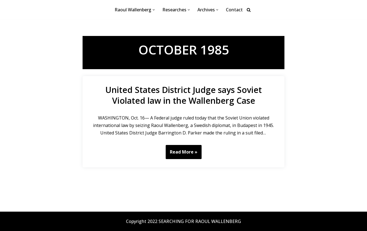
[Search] (249, 10)
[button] (154, 10)
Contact (234, 10)
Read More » (181, 153)
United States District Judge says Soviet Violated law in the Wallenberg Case (183, 95)
